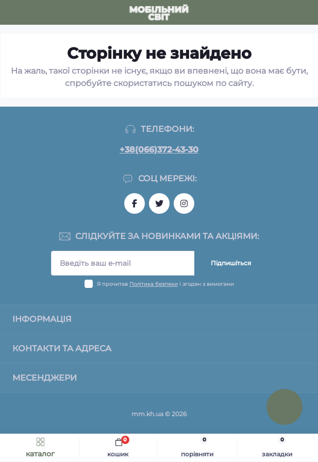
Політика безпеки (153, 284)
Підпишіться (231, 263)
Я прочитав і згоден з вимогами (165, 284)
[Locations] (288, 12)
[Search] (32, 12)
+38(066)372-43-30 (159, 150)
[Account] (307, 12)
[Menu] (13, 12)
